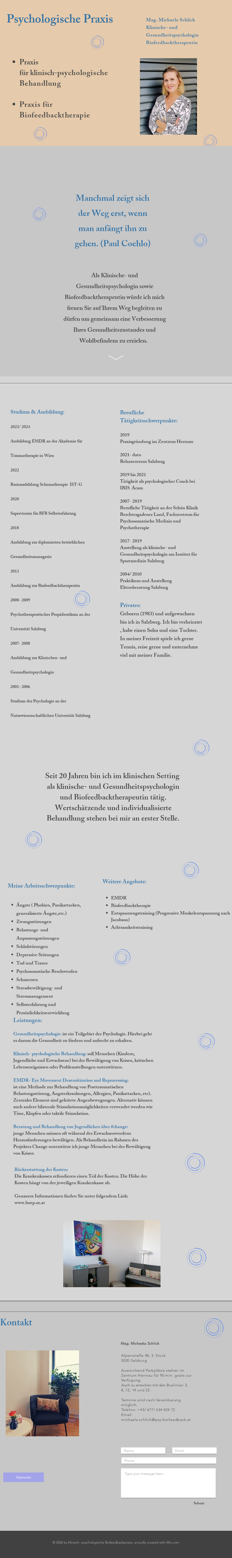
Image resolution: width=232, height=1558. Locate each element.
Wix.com (172, 1542)
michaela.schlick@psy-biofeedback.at (156, 1419)
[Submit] (199, 1503)
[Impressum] (23, 1477)
